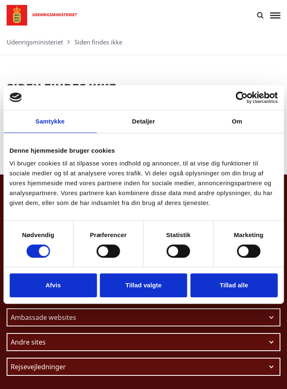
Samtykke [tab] (50, 121)
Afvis (53, 285)
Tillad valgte (144, 285)
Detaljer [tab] (143, 121)
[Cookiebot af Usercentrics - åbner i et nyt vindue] (241, 97)
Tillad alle (233, 285)
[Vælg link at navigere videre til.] (143, 317)
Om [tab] (237, 121)
